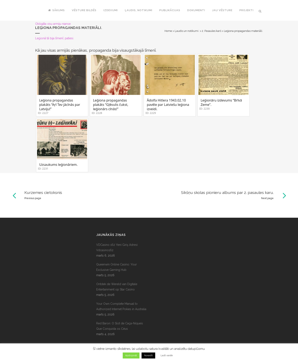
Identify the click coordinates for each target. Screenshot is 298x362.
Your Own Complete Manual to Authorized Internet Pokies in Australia (121, 306)
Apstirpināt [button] (131, 355)
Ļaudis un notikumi (186, 30)
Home (168, 30)
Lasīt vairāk (167, 355)
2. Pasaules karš (211, 30)
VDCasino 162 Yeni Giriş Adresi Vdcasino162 (117, 247)
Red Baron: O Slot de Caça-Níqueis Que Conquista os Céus (119, 326)
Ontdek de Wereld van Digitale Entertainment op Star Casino (116, 286)
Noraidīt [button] (148, 355)
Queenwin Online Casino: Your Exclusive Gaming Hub (116, 267)
